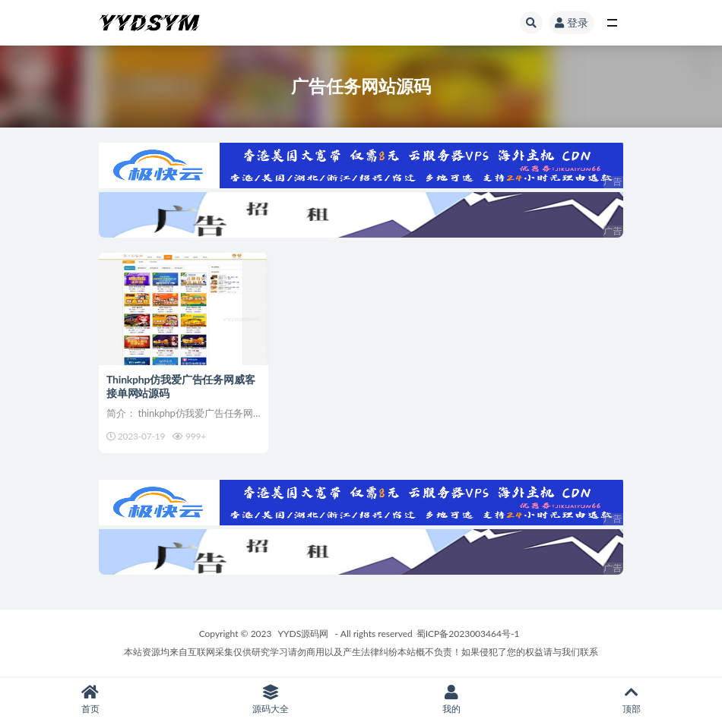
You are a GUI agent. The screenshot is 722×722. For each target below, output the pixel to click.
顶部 (632, 699)
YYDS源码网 (303, 633)
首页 (90, 699)
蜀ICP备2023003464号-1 (468, 633)
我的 (451, 699)
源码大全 (271, 699)
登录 (571, 22)
